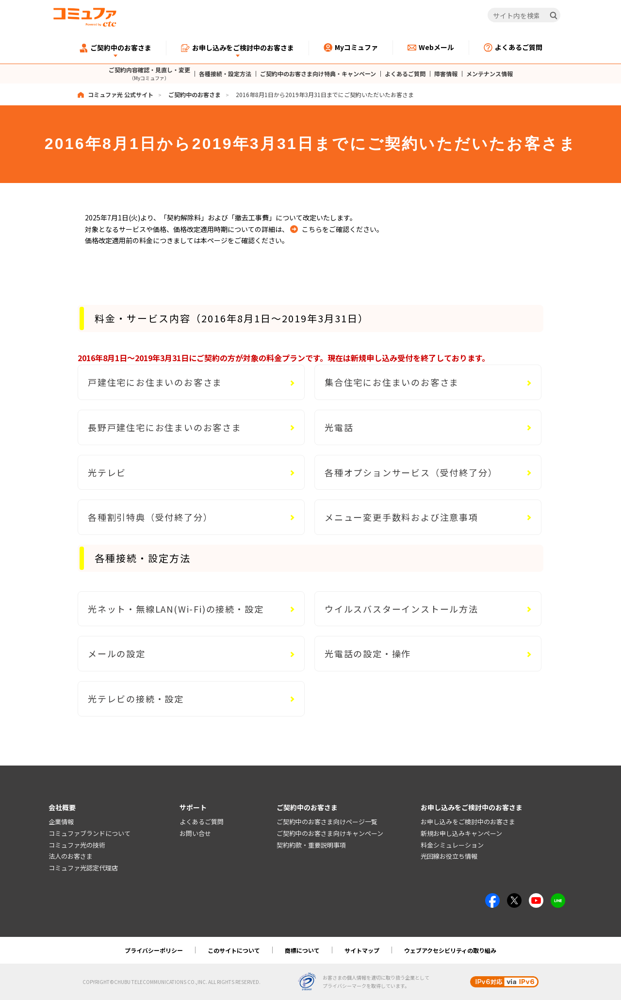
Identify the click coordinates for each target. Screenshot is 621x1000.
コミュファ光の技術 (77, 845)
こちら (312, 229)
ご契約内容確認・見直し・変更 (149, 73)
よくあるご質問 (405, 74)
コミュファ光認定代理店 (83, 868)
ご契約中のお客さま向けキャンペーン (330, 833)
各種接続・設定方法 (225, 74)
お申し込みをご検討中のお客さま (468, 821)
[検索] (553, 15)
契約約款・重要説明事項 (311, 845)
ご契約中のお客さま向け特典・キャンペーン (318, 74)
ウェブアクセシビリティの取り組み (450, 950)
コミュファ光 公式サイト (120, 94)
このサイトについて (234, 950)
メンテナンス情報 (489, 74)
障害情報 (446, 74)
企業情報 (61, 821)
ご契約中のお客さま (194, 94)
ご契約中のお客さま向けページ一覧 (327, 821)
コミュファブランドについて (90, 833)
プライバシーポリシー (154, 950)
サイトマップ (361, 950)
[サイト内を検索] (524, 15)
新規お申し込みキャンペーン (461, 833)
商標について (302, 950)
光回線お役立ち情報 (449, 856)
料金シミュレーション (452, 845)
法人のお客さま (71, 856)
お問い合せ (195, 833)
